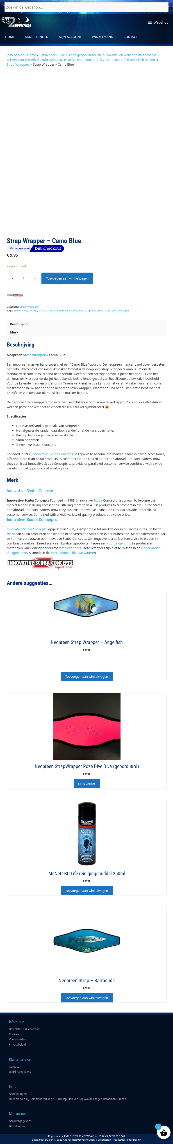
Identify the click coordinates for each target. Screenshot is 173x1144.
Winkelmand (102, 37)
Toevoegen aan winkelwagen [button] (86, 676)
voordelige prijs (118, 543)
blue (24, 310)
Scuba (97, 500)
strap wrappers (70, 548)
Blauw (17, 310)
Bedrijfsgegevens (20, 1072)
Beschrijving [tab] (20, 324)
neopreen (98, 310)
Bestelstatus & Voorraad (24, 1029)
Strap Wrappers (18, 64)
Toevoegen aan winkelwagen (67, 278)
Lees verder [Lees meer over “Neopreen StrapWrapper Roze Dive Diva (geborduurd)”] (86, 784)
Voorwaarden (17, 1039)
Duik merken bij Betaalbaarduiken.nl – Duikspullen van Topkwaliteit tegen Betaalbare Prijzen (67, 1099)
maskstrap (84, 310)
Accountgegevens (20, 1121)
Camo (42, 310)
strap (115, 310)
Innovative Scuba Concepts (53, 454)
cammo (32, 310)
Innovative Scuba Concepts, (27, 529)
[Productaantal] (23, 278)
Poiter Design (133, 1139)
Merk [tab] (14, 332)
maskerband (69, 310)
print (108, 310)
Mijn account (70, 37)
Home (10, 37)
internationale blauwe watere (72, 553)
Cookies (14, 1034)
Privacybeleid (17, 1044)
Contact (131, 37)
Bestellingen (17, 1126)
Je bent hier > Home (21, 55)
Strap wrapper (34, 355)
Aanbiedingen (36, 37)
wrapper (124, 310)
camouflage (54, 310)
